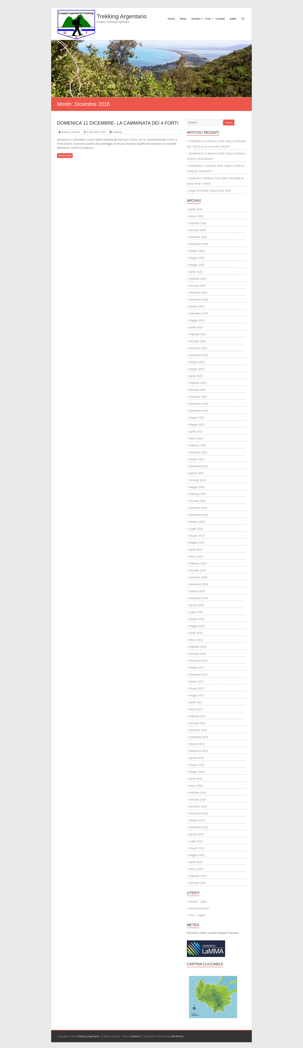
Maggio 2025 (196, 264)
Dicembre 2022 (198, 396)
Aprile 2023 (196, 375)
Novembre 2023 (198, 355)
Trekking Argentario (122, 16)
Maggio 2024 (196, 320)
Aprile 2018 (196, 632)
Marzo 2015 (196, 869)
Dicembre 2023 (198, 348)
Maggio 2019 (196, 542)
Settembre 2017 (198, 674)
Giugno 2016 (196, 764)
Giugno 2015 (196, 848)
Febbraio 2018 (197, 646)
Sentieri (195, 18)
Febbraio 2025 (197, 278)
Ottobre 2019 (197, 521)
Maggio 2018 (196, 625)
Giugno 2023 (196, 369)
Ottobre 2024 (197, 306)
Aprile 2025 (196, 271)
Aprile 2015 (196, 862)
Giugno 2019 (196, 535)
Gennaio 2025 (197, 285)
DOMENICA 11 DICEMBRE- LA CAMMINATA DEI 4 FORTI (117, 123)
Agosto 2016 (196, 757)
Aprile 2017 (196, 702)
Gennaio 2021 (197, 480)
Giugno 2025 (196, 257)
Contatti (220, 18)
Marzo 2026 (196, 216)
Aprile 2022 (196, 431)
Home (171, 18)
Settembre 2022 (198, 410)
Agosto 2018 (196, 605)
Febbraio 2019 (197, 563)
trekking (117, 132)
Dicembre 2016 (198, 730)
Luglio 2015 (196, 841)
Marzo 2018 (196, 639)
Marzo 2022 (196, 438)
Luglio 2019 (196, 528)
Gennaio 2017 (197, 723)
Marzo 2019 (196, 556)
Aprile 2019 (196, 549)
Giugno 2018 (196, 619)
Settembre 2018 (198, 598)
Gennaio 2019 (197, 570)
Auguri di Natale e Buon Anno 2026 (210, 190)
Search (228, 122)
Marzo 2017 (196, 709)
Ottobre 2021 (197, 459)
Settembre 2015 (198, 827)
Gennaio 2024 (197, 341)
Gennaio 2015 (197, 882)
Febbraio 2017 (197, 716)
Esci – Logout (197, 915)
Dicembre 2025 (198, 237)
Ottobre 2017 (197, 667)
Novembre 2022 (198, 403)
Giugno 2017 (196, 688)
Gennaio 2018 (197, 653)
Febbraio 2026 (197, 223)
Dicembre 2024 (198, 292)
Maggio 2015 (196, 855)
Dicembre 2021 (198, 452)
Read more (64, 155)
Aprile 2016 (196, 778)
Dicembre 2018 (198, 577)
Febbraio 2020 (197, 494)
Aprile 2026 (196, 209)
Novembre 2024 (198, 299)
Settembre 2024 (198, 313)
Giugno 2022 (196, 417)
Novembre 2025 (198, 244)
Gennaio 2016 (197, 799)
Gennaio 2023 (197, 389)
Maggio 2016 (196, 771)
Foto (208, 18)
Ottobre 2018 (197, 591)
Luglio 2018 (196, 612)
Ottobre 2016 (197, 744)
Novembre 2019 (198, 514)
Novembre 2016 (198, 737)
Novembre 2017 (198, 660)
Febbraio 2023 (197, 382)
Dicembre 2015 (198, 806)
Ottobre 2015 (197, 820)
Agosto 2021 (196, 473)
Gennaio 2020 (197, 500)
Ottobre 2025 (197, 250)
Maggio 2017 (196, 695)
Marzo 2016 (196, 785)
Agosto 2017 (196, 681)
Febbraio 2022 (197, 445)
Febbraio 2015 (197, 875)
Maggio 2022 (196, 424)
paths (233, 18)
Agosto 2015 (196, 834)
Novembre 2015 (198, 813)
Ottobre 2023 (197, 362)
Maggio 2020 (196, 487)
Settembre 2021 (198, 466)
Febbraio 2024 (197, 334)
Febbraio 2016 (197, 792)
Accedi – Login (198, 901)
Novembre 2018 (198, 584)
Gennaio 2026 (197, 230)
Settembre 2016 (198, 750)
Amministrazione (199, 908)
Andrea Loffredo (71, 132)
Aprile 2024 (196, 327)
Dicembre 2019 (198, 507)
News (183, 18)
